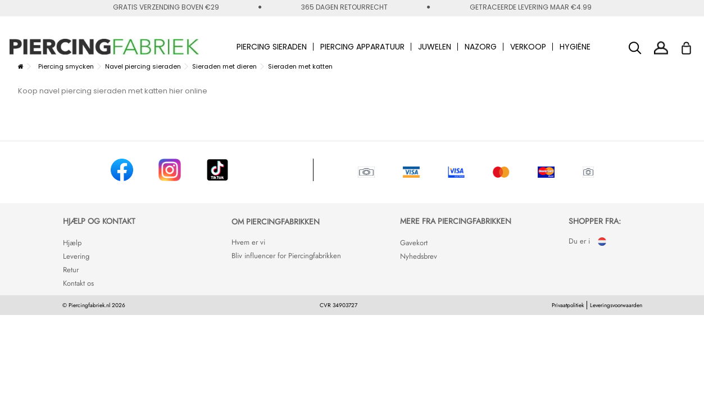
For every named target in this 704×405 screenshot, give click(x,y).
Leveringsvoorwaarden (616, 305)
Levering (76, 256)
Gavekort (414, 242)
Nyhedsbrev (418, 256)
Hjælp (72, 242)
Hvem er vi (248, 242)
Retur (71, 269)
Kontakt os (78, 283)
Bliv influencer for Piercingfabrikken (286, 255)
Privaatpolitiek (568, 305)
